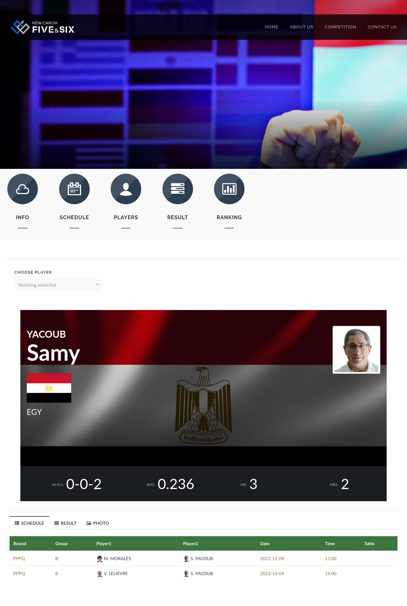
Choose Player (33, 272)
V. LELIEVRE (112, 573)
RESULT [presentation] (65, 523)
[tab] (30, 522)
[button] (58, 285)
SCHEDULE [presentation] (29, 523)
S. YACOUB (198, 558)
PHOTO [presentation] (97, 523)
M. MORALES (113, 558)
